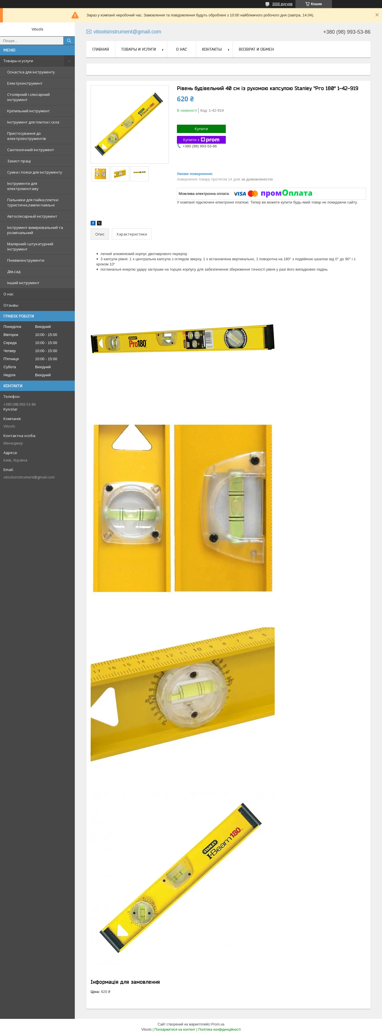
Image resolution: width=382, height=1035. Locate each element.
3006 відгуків (282, 4)
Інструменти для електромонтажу (23, 186)
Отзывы (10, 305)
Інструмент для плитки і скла (33, 122)
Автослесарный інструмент (32, 216)
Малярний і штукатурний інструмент (30, 246)
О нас (8, 294)
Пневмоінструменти (25, 260)
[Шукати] (69, 40)
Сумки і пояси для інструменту (34, 172)
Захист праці (19, 161)
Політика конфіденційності (219, 1030)
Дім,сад (13, 271)
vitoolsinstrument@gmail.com (29, 477)
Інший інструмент (23, 282)
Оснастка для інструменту (31, 72)
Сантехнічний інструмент (30, 149)
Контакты (212, 49)
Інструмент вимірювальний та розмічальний (35, 230)
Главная (100, 49)
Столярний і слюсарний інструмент (28, 97)
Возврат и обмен (256, 49)
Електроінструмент (25, 83)
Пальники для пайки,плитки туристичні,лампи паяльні (32, 202)
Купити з (201, 140)
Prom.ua (217, 1024)
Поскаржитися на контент (174, 1030)
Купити (201, 128)
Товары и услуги (18, 60)
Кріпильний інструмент (28, 110)
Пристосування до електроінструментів (26, 136)
